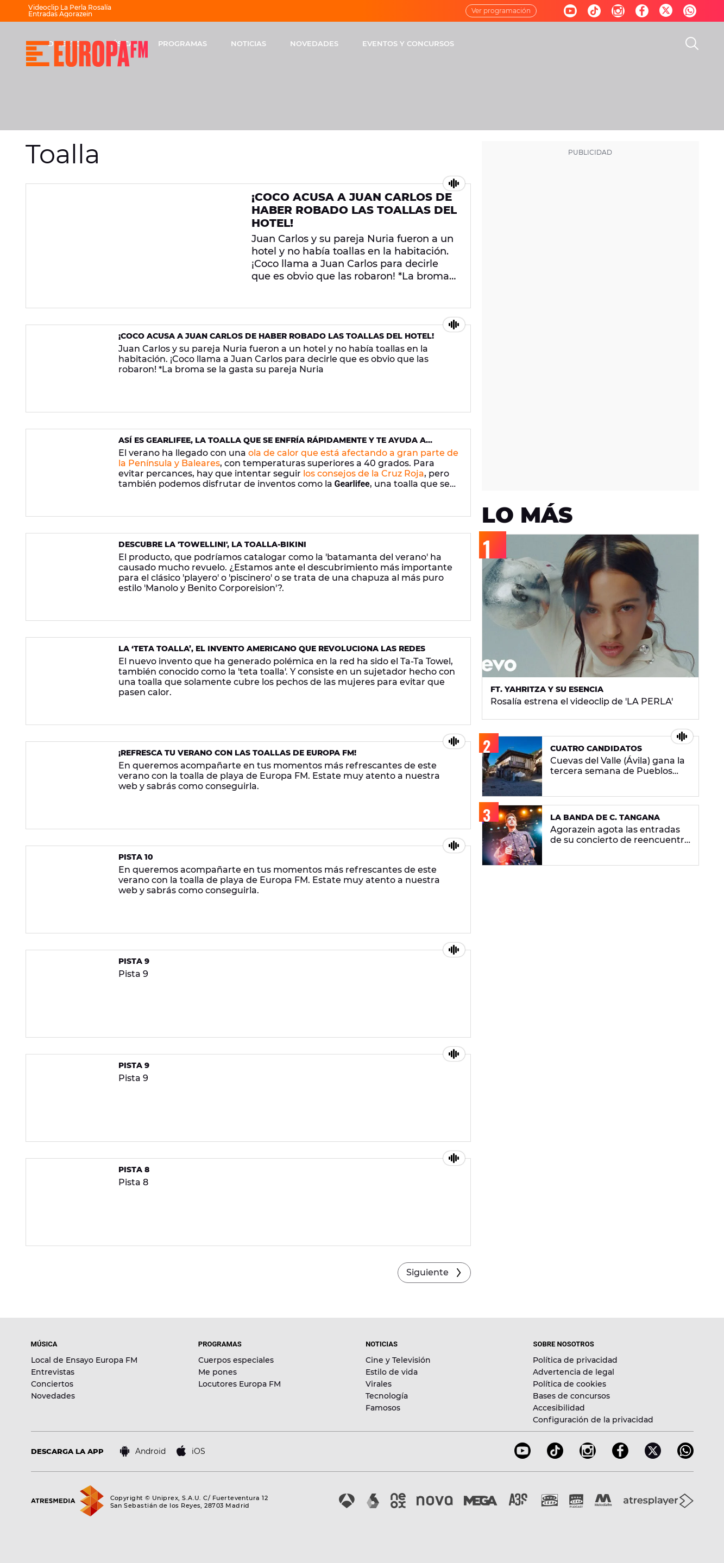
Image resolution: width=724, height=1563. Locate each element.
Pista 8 (133, 1169)
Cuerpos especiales (236, 1360)
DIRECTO (207, 43)
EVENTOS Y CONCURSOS (551, 43)
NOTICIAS (391, 43)
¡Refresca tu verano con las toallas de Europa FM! (237, 753)
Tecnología (387, 1396)
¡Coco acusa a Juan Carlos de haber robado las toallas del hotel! (354, 210)
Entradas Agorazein (60, 14)
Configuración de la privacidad (593, 1420)
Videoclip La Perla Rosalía (69, 7)
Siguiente (427, 1272)
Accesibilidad (559, 1408)
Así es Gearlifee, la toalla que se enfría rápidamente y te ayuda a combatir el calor (272, 444)
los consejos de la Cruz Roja (363, 473)
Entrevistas (52, 1372)
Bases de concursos (571, 1396)
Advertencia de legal (573, 1372)
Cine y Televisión (398, 1360)
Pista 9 (133, 961)
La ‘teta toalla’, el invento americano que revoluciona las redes (271, 648)
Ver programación (501, 11)
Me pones (217, 1372)
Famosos (383, 1408)
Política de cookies (569, 1384)
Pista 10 (135, 857)
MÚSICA (262, 43)
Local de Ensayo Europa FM (84, 1360)
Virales (379, 1384)
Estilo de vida (392, 1372)
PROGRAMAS (325, 43)
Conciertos (52, 1384)
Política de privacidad (575, 1360)
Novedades (53, 1396)
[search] (691, 43)
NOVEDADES (457, 43)
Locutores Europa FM (239, 1384)
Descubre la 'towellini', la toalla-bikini (212, 544)
